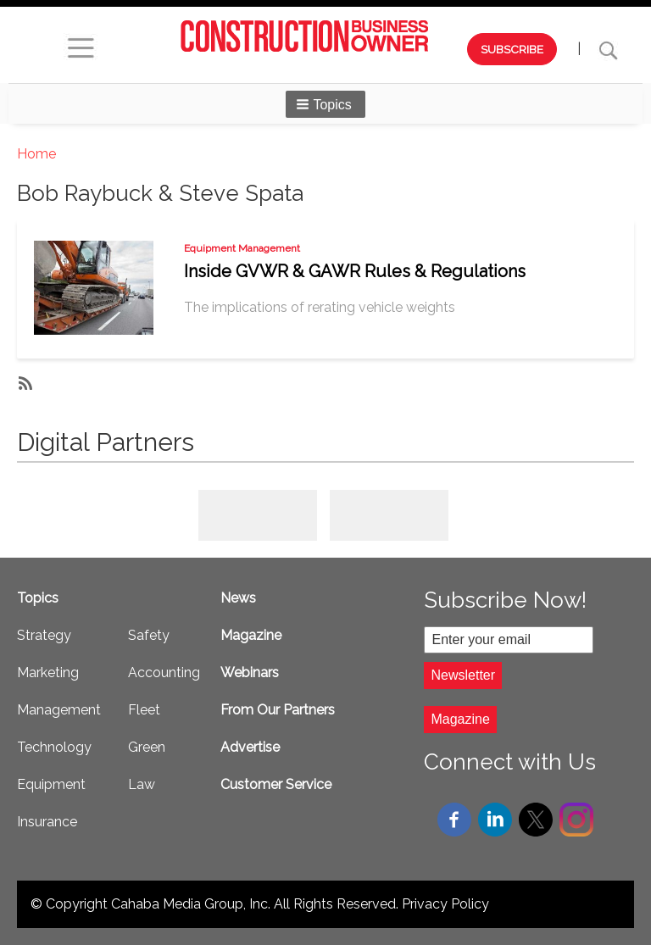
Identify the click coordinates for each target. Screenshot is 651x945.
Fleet (144, 710)
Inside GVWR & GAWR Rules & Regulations (355, 271)
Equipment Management (242, 248)
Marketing (48, 672)
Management (59, 710)
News (238, 598)
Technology (54, 747)
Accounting (164, 672)
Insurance (47, 822)
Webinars (249, 672)
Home (36, 154)
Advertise (250, 747)
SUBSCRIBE (512, 49)
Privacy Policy (445, 904)
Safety (149, 635)
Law (141, 784)
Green (146, 747)
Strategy (44, 635)
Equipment (51, 784)
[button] (325, 104)
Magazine (250, 635)
